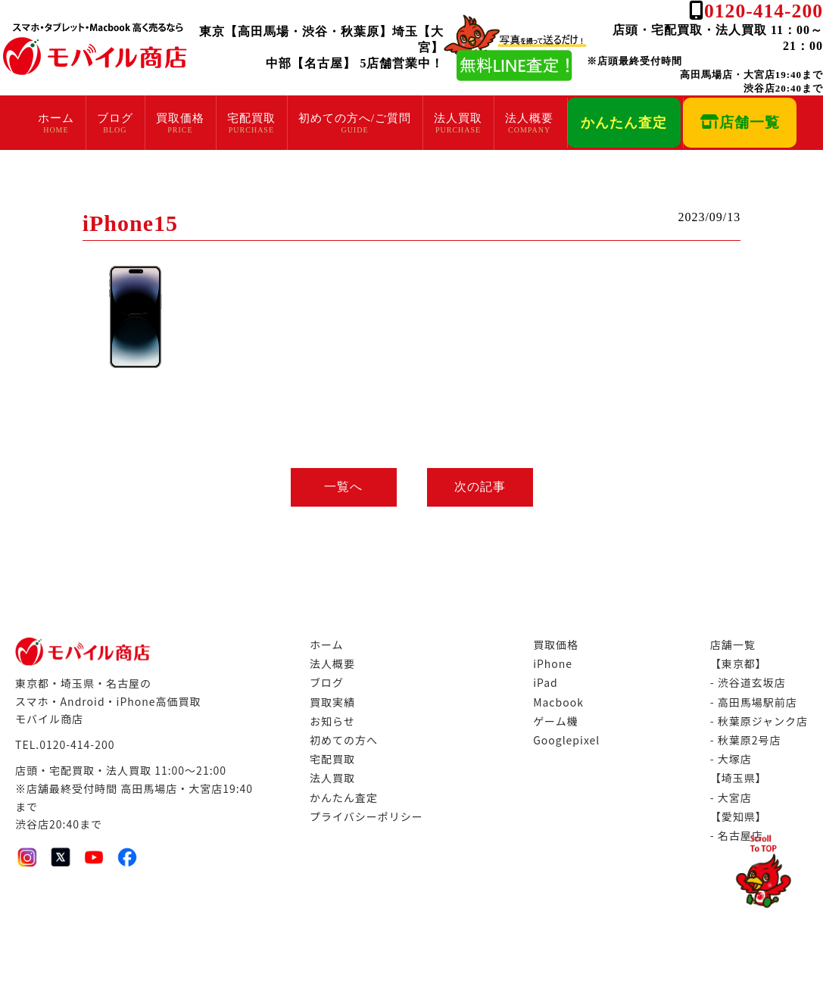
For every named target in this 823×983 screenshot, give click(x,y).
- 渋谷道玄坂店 (748, 682)
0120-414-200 (763, 11)
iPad (545, 682)
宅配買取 (247, 118)
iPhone (552, 663)
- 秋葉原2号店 (745, 739)
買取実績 (332, 702)
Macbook (558, 702)
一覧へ (343, 486)
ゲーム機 (555, 721)
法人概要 (525, 118)
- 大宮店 (731, 797)
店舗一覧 (741, 122)
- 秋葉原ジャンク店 (759, 721)
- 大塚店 (731, 758)
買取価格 (175, 118)
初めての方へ (344, 739)
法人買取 (454, 118)
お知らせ (332, 721)
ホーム (51, 118)
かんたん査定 (621, 122)
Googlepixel (566, 739)
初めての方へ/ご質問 (350, 118)
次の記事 (480, 486)
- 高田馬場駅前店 (753, 702)
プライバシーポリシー (366, 816)
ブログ (110, 118)
